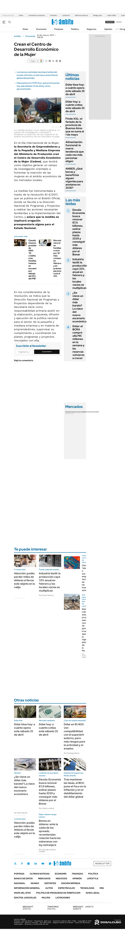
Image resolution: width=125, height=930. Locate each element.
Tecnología (87, 888)
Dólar (21, 15)
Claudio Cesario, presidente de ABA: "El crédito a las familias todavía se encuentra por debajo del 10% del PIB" (33, 259)
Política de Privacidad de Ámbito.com (58, 892)
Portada (19, 873)
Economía (41, 29)
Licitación (66, 15)
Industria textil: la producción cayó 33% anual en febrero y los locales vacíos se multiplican (79, 274)
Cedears (95, 412)
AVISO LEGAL (93, 892)
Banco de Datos (23, 878)
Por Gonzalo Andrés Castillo (47, 850)
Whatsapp (50, 863)
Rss (102, 888)
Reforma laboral (81, 15)
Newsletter (118, 29)
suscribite (110, 22)
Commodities (85, 412)
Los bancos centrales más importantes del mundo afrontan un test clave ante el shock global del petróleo (37, 75)
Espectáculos (66, 888)
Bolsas (76, 412)
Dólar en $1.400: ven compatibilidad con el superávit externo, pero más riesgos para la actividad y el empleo (74, 736)
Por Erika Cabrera (46, 595)
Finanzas (58, 29)
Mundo (35, 883)
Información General (27, 888)
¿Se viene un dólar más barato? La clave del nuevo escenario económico (79, 307)
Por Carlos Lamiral (84, 655)
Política (75, 29)
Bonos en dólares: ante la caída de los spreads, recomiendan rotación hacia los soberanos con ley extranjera (50, 833)
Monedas (69, 412)
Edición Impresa (70, 883)
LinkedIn (35, 863)
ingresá (119, 22)
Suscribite (47, 352)
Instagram (28, 863)
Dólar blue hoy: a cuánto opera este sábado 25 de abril (75, 89)
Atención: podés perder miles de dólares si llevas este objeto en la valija (24, 580)
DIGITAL (28, 907)
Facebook (22, 863)
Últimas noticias (39, 873)
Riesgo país (97, 15)
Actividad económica (37, 15)
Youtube (42, 864)
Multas (46, 897)
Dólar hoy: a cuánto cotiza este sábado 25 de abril (75, 106)
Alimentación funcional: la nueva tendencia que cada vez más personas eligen (75, 151)
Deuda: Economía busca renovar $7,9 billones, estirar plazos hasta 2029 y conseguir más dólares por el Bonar (78, 232)
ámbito (17, 36)
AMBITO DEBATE (83, 907)
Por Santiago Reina (71, 753)
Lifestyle (92, 878)
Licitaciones (62, 897)
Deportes (50, 883)
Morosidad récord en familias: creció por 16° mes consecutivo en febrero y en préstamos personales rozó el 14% (59, 258)
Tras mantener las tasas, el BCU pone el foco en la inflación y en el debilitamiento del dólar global (75, 788)
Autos (49, 888)
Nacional (19, 883)
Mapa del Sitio (22, 892)
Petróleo (53, 15)
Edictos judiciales (25, 897)
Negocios (91, 29)
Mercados (44, 878)
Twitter (15, 863)
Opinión (108, 29)
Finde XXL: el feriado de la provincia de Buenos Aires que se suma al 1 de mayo (75, 126)
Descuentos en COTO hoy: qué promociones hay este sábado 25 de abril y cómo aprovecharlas (38, 86)
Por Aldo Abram (20, 813)
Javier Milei (111, 15)
